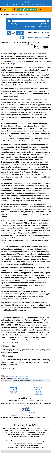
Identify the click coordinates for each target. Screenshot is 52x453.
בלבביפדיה (38, 395)
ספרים (45, 4)
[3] (47, 70)
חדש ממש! (15, 4)
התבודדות (38, 389)
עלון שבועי (25, 4)
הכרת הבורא (38, 387)
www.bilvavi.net (26, 2)
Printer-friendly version (47, 45)
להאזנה (9, 21)
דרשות (38, 391)
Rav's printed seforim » (35, 380)
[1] (36, 56)
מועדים (38, 393)
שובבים (2, 13)
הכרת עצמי (13, 387)
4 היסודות (13, 389)
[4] (44, 82)
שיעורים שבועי (36, 4)
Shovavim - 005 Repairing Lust (20, 16)
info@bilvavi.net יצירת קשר (27, 400)
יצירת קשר (27, 6)
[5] (17, 254)
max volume (48, 21)
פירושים (13, 393)
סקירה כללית (16, 6)
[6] (24, 288)
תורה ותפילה (13, 391)
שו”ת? (8, 4)
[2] (14, 64)
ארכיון (8, 6)
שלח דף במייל (39, 44)
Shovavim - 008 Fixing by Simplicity (19, 14)
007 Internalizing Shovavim (39, 38)
